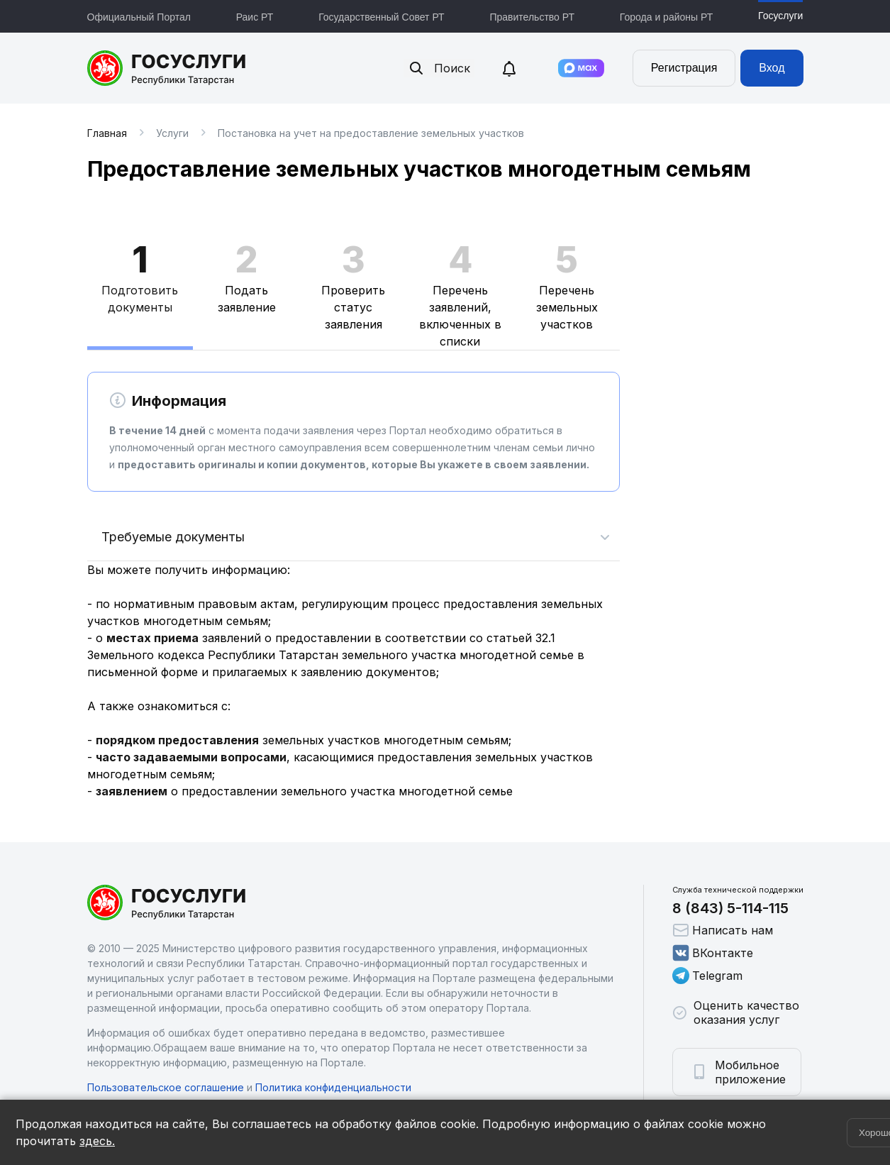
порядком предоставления (177, 740)
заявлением (131, 791)
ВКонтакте (712, 952)
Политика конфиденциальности (333, 1087)
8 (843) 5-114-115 (730, 908)
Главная (107, 133)
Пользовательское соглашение (165, 1087)
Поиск (439, 68)
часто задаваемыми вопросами (191, 757)
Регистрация (684, 68)
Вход (771, 68)
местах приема (152, 638)
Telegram (707, 975)
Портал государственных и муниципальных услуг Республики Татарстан (167, 68)
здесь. (97, 1141)
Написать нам (722, 930)
